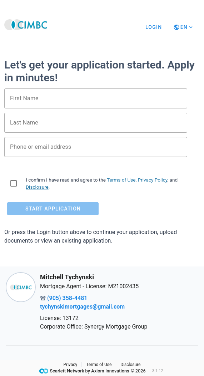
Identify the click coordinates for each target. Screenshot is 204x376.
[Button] (184, 27)
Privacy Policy (153, 180)
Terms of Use (121, 180)
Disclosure (37, 187)
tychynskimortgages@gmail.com (82, 306)
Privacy (71, 364)
